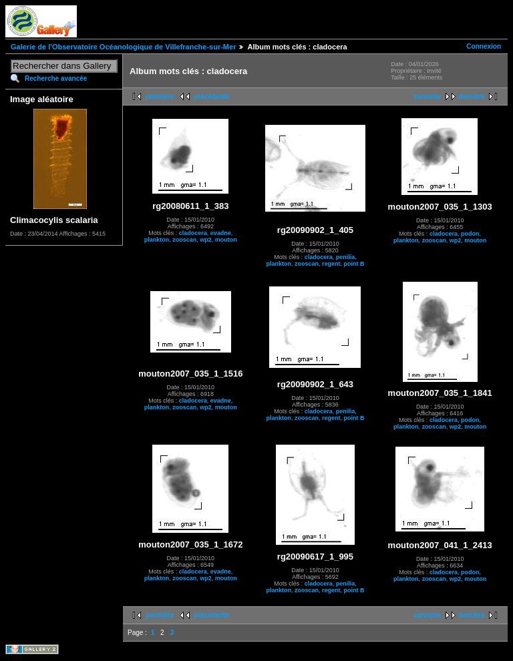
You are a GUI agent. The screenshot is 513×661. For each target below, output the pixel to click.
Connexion (483, 46)
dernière (472, 96)
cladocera (193, 233)
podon (470, 233)
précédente (211, 96)
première (160, 96)
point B (354, 263)
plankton (157, 239)
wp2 (206, 239)
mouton (226, 239)
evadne (220, 233)
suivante (427, 96)
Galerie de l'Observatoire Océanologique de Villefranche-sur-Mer (123, 47)
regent (331, 263)
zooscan (184, 239)
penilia (345, 257)
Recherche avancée (56, 78)
